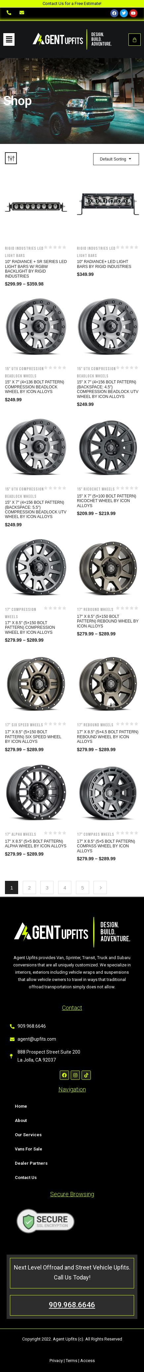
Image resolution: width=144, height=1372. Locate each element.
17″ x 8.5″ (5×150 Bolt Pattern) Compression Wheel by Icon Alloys (30, 628)
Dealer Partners (31, 1163)
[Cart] (134, 39)
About (21, 1120)
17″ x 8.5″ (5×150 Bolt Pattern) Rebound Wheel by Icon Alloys (107, 621)
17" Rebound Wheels (95, 609)
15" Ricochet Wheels (96, 489)
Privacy (56, 1360)
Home (21, 1106)
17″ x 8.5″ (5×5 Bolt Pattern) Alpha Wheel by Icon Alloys (35, 843)
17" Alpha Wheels (20, 834)
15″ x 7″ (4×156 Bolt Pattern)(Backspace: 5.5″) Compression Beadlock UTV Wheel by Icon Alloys (35, 509)
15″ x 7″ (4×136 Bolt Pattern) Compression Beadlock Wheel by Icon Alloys (34, 387)
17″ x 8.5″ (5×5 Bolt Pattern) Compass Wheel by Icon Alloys (106, 846)
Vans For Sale (28, 1148)
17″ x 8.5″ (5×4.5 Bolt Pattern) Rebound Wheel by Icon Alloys (107, 737)
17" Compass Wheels (95, 834)
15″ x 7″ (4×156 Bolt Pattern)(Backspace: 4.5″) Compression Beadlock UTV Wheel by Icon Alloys (107, 389)
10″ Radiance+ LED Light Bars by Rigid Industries (104, 264)
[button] (9, 39)
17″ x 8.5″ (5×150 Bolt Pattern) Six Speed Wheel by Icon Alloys (33, 737)
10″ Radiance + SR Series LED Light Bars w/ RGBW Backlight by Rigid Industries (36, 268)
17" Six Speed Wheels (24, 725)
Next (100, 887)
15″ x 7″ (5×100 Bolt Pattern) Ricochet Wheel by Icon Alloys (106, 501)
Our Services (28, 1134)
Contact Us (26, 1177)
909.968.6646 (72, 1305)
